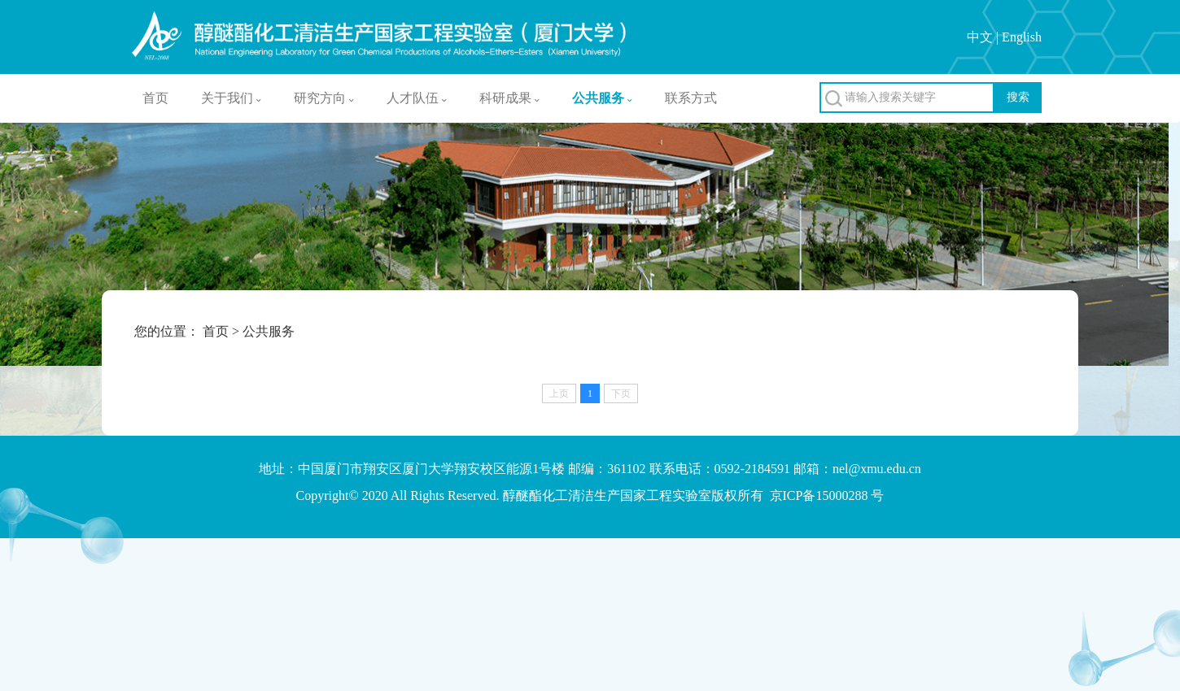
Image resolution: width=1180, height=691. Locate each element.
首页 (155, 98)
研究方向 (324, 98)
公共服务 (602, 98)
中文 (980, 37)
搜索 (1018, 97)
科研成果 (509, 98)
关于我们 (231, 98)
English (1022, 37)
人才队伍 (417, 98)
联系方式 (691, 98)
